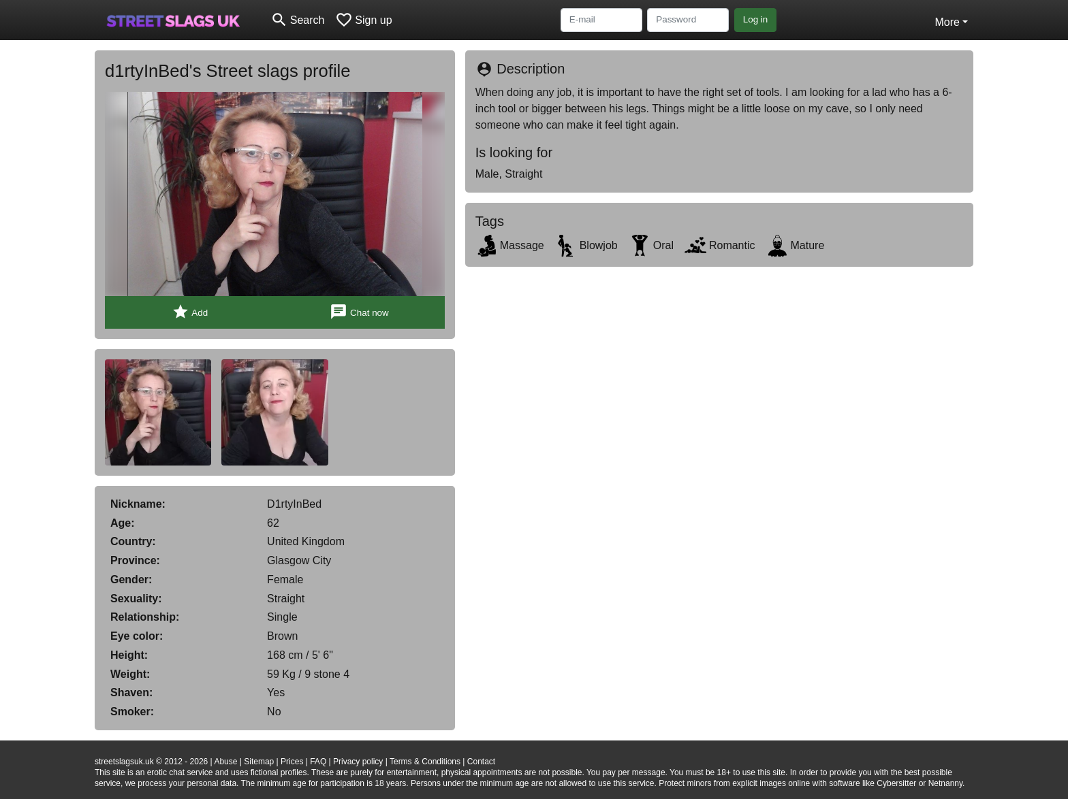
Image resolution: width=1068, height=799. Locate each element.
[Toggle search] (297, 20)
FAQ (318, 761)
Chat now (359, 312)
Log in (755, 19)
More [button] (946, 22)
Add (190, 312)
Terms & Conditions (425, 761)
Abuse (225, 761)
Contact (481, 761)
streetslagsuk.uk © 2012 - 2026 (151, 761)
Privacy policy (358, 761)
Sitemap (259, 761)
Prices (292, 761)
